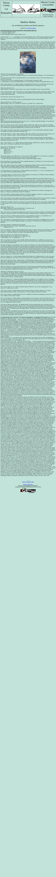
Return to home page (28, 484)
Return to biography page (28, 481)
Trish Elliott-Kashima (31, 28)
